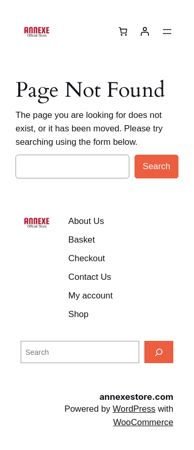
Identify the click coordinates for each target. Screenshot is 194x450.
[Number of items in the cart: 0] (123, 31)
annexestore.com (136, 397)
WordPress (134, 409)
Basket (81, 240)
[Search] (158, 352)
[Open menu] (167, 31)
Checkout (86, 258)
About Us (86, 221)
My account (90, 296)
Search (156, 166)
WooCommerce (143, 422)
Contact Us (89, 277)
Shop (78, 314)
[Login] (145, 31)
